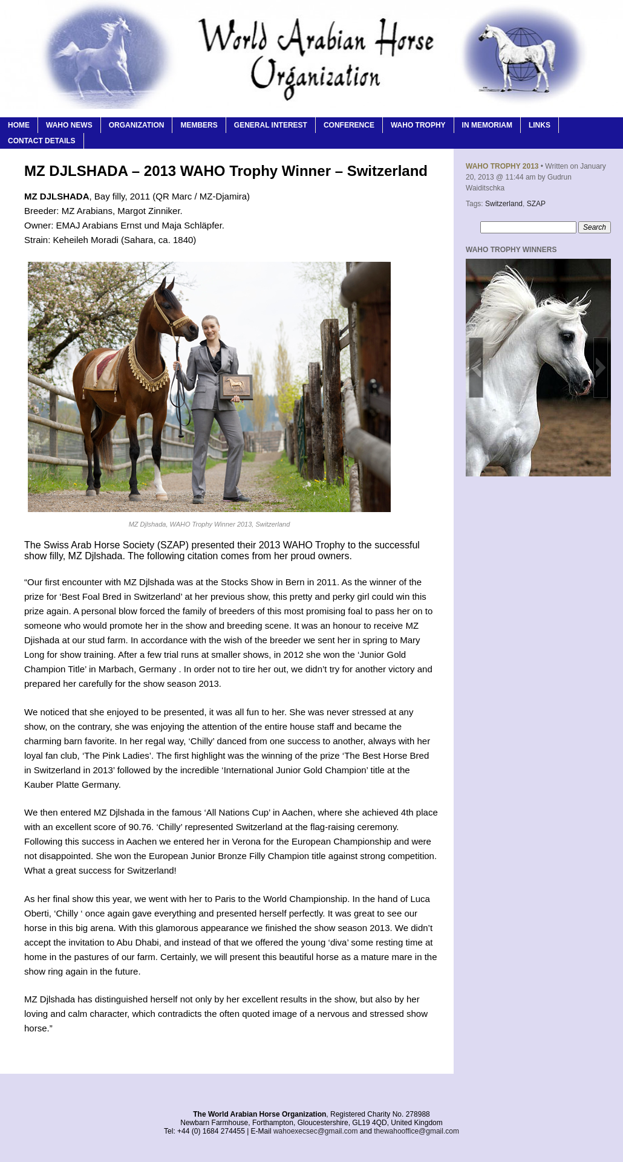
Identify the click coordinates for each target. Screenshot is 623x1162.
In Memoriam (487, 125)
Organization (137, 125)
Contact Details (42, 141)
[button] (476, 367)
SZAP (536, 204)
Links (539, 125)
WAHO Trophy (418, 125)
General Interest (270, 125)
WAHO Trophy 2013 (502, 166)
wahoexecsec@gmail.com (315, 1131)
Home (19, 125)
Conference (349, 125)
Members (198, 125)
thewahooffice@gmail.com (416, 1131)
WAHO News (69, 125)
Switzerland (504, 204)
